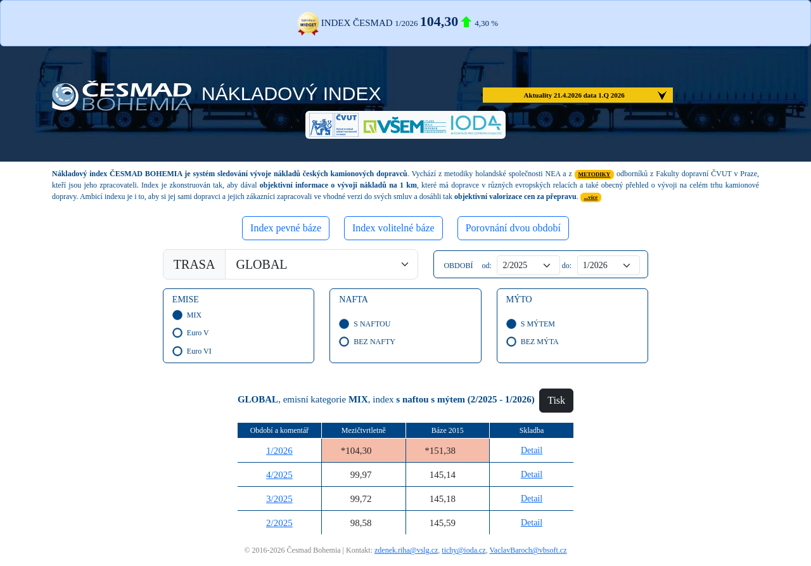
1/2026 (279, 451)
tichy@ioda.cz (463, 550)
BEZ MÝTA (538, 341)
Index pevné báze (285, 227)
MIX (192, 315)
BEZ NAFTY (372, 341)
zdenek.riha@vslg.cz (406, 550)
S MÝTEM (536, 323)
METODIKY (594, 174)
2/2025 (279, 523)
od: (485, 265)
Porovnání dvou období (513, 227)
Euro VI (197, 351)
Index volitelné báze (393, 227)
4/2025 (279, 475)
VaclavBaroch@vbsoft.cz (527, 550)
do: (566, 265)
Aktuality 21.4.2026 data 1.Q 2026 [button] (574, 95)
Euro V (196, 332)
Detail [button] (531, 450)
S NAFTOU (370, 323)
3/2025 (279, 499)
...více (591, 197)
